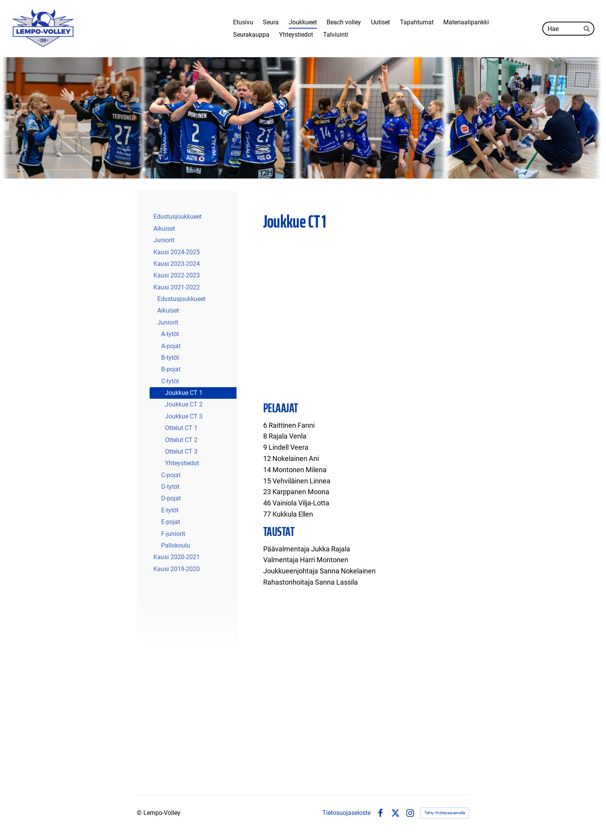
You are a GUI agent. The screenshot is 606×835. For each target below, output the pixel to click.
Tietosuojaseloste (346, 813)
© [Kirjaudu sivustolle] (140, 812)
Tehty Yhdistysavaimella (444, 813)
